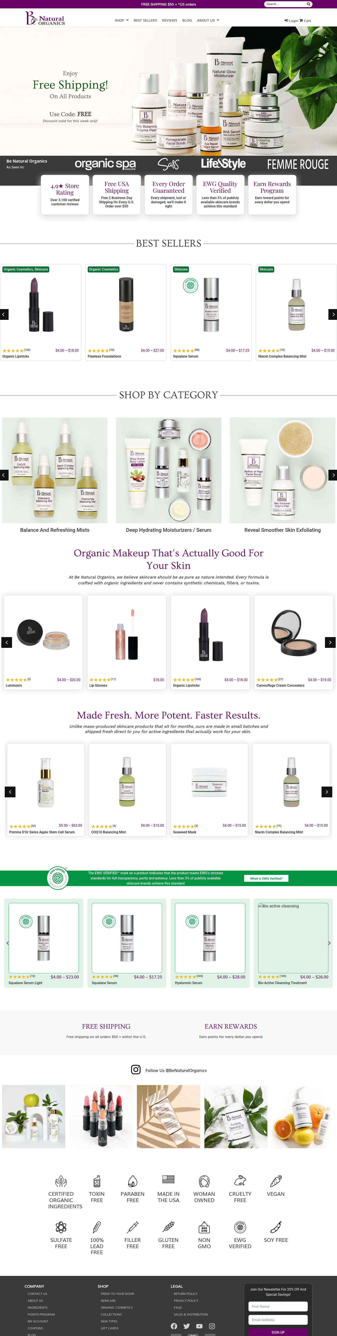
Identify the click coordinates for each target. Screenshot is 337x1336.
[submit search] (309, 4)
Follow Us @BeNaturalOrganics (176, 1070)
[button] (6, 642)
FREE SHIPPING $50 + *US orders (168, 4)
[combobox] (285, 4)
